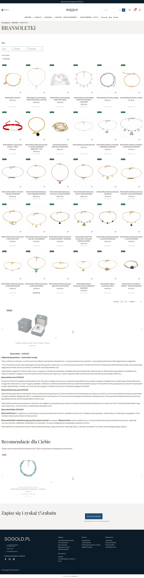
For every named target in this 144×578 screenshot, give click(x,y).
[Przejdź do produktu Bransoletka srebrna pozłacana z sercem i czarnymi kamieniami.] (131, 174)
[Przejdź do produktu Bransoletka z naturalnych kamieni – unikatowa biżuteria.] (131, 266)
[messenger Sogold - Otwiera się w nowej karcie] (10, 559)
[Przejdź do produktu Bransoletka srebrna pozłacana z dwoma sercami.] (12, 219)
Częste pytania (86, 542)
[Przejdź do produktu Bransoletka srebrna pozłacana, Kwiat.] (108, 266)
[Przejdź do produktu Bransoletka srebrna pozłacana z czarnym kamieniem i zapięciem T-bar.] (36, 127)
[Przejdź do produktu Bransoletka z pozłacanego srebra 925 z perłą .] (60, 80)
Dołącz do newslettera (94, 516)
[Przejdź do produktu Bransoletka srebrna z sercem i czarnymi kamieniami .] (12, 174)
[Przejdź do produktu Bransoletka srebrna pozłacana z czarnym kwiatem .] (131, 219)
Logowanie (109, 540)
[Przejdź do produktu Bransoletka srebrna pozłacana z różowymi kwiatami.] (12, 266)
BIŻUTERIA (15, 22)
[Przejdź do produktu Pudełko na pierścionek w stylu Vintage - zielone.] (32, 325)
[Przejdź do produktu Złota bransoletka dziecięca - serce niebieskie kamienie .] (36, 174)
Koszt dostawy (62, 545)
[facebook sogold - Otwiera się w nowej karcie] (5, 559)
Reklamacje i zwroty (64, 547)
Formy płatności (63, 542)
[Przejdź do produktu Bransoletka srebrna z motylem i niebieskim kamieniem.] (108, 127)
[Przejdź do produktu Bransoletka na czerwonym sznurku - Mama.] (12, 127)
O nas (59, 561)
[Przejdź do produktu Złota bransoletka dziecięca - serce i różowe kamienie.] (84, 174)
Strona (116, 301)
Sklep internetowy (70, 576)
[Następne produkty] (133, 301)
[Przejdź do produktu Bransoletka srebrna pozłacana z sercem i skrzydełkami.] (36, 219)
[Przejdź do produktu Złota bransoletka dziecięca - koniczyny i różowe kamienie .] (60, 174)
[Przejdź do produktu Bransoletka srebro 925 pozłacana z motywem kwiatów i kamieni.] (84, 219)
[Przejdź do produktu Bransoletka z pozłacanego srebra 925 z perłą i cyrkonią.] (36, 80)
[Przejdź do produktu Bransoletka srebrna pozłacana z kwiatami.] (108, 174)
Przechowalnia (110, 545)
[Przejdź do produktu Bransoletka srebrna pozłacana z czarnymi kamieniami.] (108, 219)
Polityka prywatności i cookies (91, 545)
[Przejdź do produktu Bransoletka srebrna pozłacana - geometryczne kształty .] (60, 266)
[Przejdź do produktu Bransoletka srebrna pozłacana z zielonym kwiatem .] (36, 266)
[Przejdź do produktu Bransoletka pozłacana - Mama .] (131, 80)
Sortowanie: (5, 55)
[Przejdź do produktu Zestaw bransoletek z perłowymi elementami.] (60, 127)
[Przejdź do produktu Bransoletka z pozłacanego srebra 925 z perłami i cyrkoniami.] (84, 80)
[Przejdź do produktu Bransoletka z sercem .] (12, 80)
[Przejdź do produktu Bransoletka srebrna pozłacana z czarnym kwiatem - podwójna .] (60, 219)
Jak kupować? (86, 540)
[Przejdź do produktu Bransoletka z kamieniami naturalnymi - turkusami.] (28, 469)
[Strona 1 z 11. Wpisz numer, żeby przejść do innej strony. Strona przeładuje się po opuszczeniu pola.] (121, 301)
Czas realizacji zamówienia (66, 540)
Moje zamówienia (111, 542)
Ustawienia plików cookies (66, 559)
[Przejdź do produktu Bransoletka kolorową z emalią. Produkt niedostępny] (108, 80)
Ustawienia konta (111, 547)
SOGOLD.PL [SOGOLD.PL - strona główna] (17, 539)
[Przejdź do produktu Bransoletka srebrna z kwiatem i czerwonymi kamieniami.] (131, 127)
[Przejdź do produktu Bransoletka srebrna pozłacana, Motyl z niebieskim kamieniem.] (84, 266)
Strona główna (5, 22)
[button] (123, 10)
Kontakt (60, 556)
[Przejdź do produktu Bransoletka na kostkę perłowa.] (84, 127)
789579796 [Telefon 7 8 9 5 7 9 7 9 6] (10, 548)
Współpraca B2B (63, 549)
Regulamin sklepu (87, 547)
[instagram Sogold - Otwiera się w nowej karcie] (14, 559)
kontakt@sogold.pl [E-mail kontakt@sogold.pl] (12, 551)
